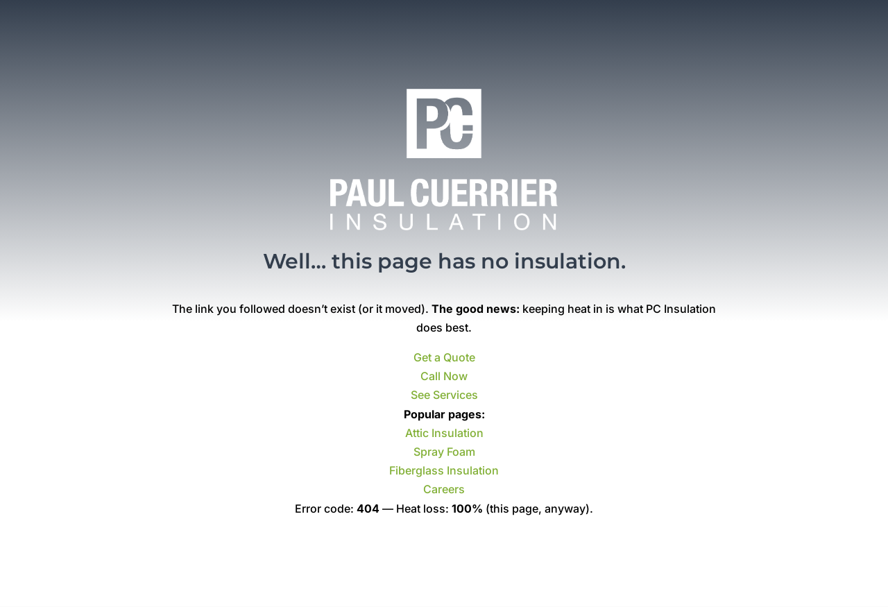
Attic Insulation (444, 433)
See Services (444, 395)
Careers (444, 489)
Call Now (444, 376)
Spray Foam (444, 452)
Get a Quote (444, 357)
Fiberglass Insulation (444, 470)
